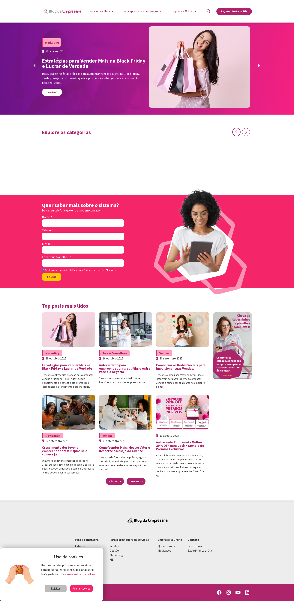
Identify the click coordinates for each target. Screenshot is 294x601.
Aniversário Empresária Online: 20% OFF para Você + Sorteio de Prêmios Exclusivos (180, 445)
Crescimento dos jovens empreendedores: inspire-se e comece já (64, 450)
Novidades (52, 435)
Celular (47, 230)
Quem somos (166, 546)
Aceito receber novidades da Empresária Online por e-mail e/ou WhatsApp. (80, 270)
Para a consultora (101, 11)
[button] (208, 11)
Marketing (52, 42)
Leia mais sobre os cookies (78, 574)
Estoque (80, 546)
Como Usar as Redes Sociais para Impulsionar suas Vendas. (181, 367)
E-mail (46, 243)
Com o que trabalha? (55, 257)
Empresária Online (184, 11)
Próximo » (136, 481)
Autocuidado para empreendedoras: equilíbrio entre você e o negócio (124, 368)
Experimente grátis (200, 550)
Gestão (114, 550)
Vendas (164, 353)
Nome (46, 217)
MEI (112, 559)
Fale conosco (196, 546)
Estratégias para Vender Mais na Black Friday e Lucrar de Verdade (67, 367)
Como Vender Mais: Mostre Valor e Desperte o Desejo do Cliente (124, 449)
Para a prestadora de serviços (143, 11)
